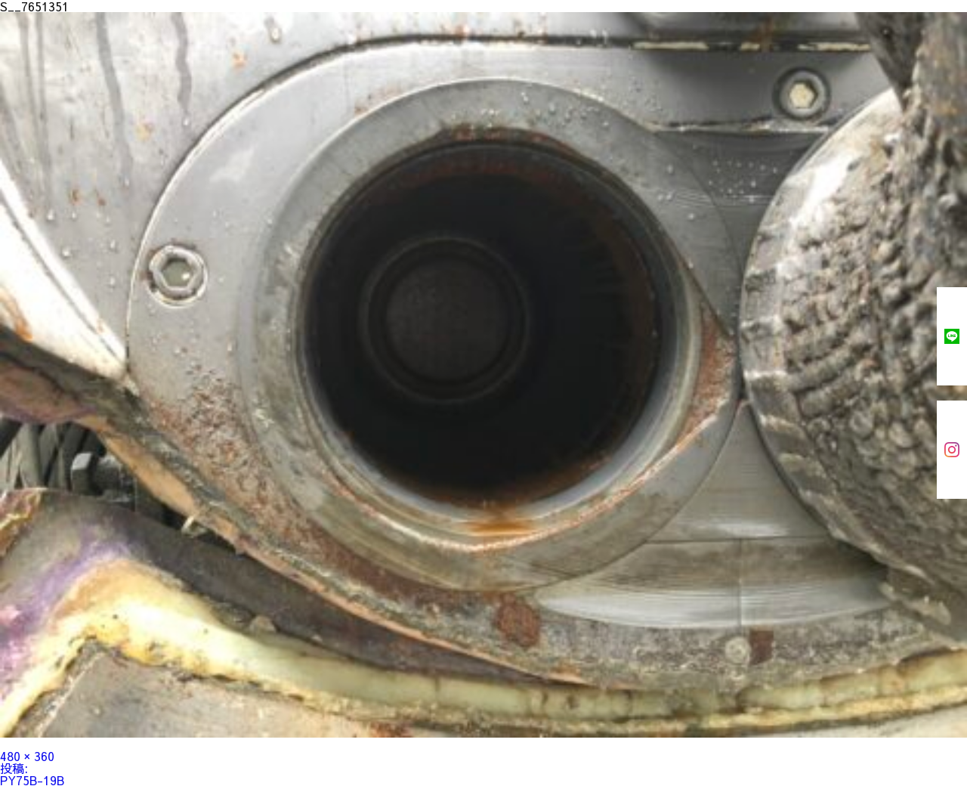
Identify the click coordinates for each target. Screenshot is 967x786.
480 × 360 (27, 755)
